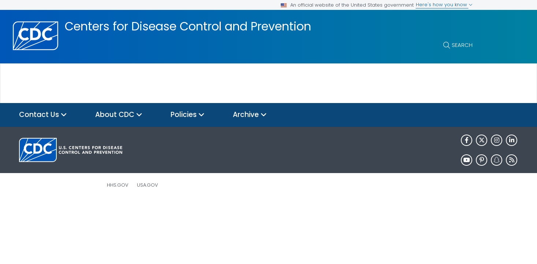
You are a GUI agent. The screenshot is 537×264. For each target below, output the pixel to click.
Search (462, 45)
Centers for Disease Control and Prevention (188, 26)
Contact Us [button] (43, 115)
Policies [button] (188, 115)
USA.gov (147, 185)
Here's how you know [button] (444, 4)
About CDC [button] (118, 115)
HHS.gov (117, 185)
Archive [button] (250, 115)
